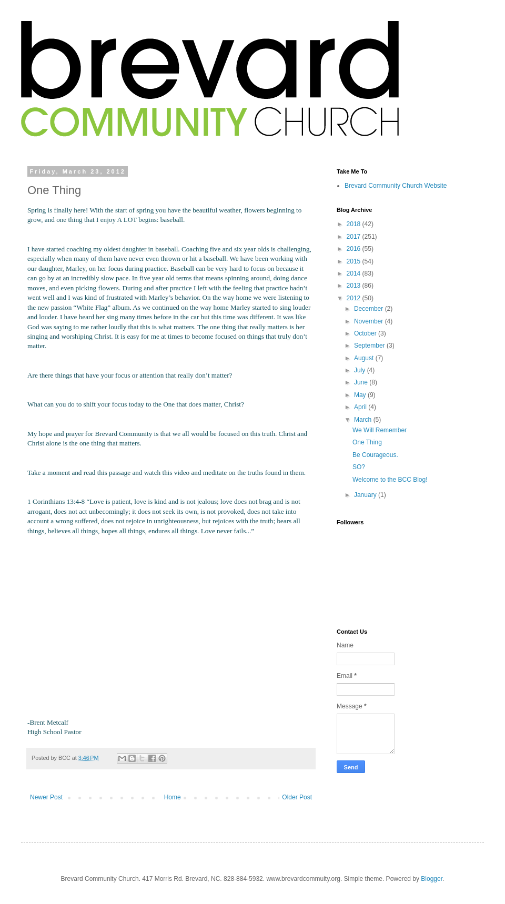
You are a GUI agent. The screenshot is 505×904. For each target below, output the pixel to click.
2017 (354, 236)
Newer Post (46, 797)
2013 (354, 285)
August (365, 358)
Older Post (297, 797)
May (361, 395)
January (366, 495)
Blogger (431, 878)
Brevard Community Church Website (396, 185)
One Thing (367, 442)
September (370, 345)
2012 (354, 298)
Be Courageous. (375, 455)
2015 (354, 261)
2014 (354, 273)
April (361, 407)
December (369, 308)
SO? (358, 467)
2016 (354, 248)
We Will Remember (379, 430)
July (360, 370)
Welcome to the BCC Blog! (390, 479)
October (366, 333)
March (363, 419)
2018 (354, 224)
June (361, 382)
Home (172, 797)
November (369, 321)
